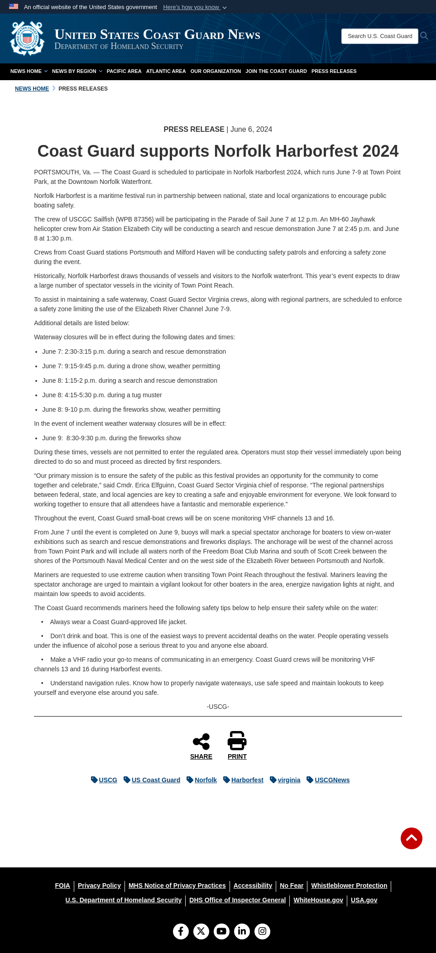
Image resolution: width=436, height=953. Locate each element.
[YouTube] (222, 932)
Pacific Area (124, 71)
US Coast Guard (149, 780)
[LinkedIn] (242, 932)
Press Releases (334, 71)
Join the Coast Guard (276, 71)
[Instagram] (262, 932)
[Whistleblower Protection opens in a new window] (349, 885)
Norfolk (199, 780)
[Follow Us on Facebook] (181, 932)
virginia (283, 780)
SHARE (201, 746)
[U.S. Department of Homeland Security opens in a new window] (124, 900)
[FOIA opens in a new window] (62, 885)
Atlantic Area (166, 71)
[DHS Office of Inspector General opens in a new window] (237, 900)
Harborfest (241, 780)
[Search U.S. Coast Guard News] (379, 36)
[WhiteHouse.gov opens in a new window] (318, 900)
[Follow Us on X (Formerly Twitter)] (201, 932)
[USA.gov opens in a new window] (364, 900)
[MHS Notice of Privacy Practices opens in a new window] (177, 885)
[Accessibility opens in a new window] (253, 885)
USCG (101, 780)
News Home (29, 71)
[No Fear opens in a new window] (291, 885)
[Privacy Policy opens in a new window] (99, 885)
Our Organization (216, 71)
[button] (196, 7)
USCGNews (326, 780)
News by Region (77, 71)
